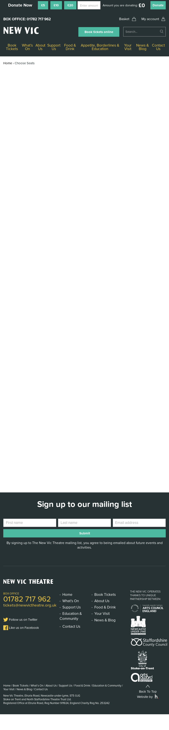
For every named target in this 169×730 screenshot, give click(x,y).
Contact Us (158, 47)
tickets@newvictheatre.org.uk (29, 605)
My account (150, 19)
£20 (70, 5)
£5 (43, 5)
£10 (56, 5)
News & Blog (142, 47)
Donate (158, 5)
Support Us (53, 47)
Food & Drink (70, 47)
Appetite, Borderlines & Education (100, 47)
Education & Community (71, 616)
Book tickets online (98, 32)
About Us (40, 47)
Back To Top (148, 689)
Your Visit (128, 47)
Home (7, 63)
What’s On (27, 47)
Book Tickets (12, 47)
